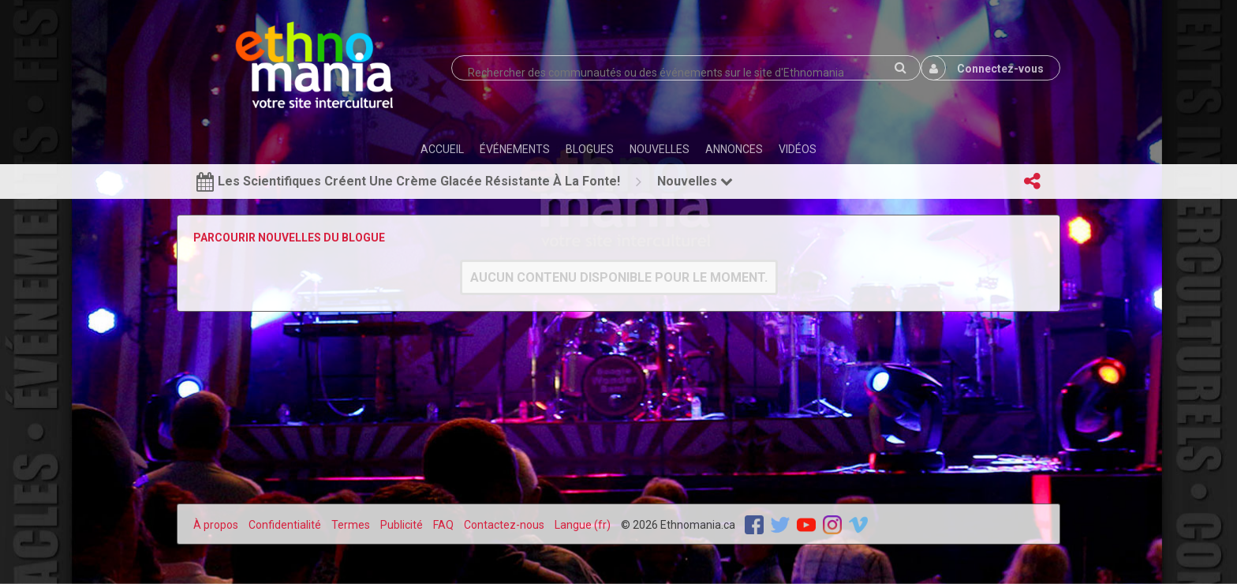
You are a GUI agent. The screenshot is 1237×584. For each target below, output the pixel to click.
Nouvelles (695, 181)
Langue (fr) (583, 524)
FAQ (443, 524)
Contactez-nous (504, 524)
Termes (350, 524)
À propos (215, 524)
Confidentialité (285, 524)
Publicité (401, 524)
